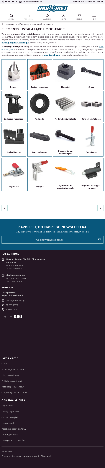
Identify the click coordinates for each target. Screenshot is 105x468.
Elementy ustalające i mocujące (36, 24)
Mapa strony (8, 451)
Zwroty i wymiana (10, 411)
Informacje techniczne (13, 369)
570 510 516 (11, 309)
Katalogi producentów (13, 387)
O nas (4, 363)
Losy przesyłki (8, 423)
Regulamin (7, 405)
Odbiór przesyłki (10, 417)
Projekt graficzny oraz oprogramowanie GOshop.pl (26, 456)
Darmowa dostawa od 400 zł (87, 1)
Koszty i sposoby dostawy (14, 429)
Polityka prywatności (12, 381)
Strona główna (9, 24)
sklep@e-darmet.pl (32, 1)
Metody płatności (10, 434)
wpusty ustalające (19, 42)
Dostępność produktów (13, 440)
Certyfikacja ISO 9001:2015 (14, 392)
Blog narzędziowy (10, 375)
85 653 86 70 (11, 1)
